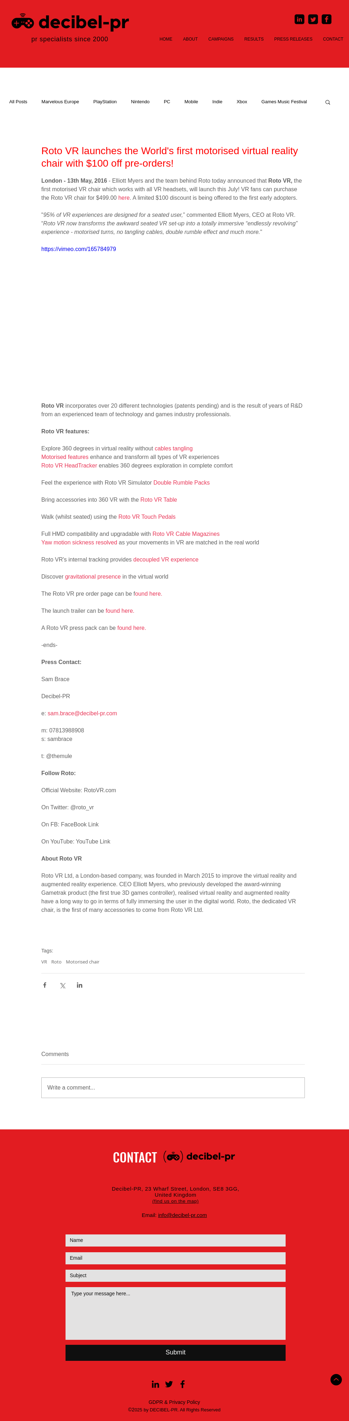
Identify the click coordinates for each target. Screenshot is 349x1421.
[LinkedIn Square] (299, 19)
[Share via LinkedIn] (79, 985)
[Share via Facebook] (44, 985)
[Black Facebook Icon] (182, 1384)
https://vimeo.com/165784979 (78, 249)
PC (167, 101)
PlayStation (105, 101)
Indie (217, 101)
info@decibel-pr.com (182, 1215)
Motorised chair (82, 962)
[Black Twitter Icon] (169, 1384)
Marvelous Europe (60, 101)
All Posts (18, 101)
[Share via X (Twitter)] (62, 985)
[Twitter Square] (313, 19)
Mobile (191, 101)
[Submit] (176, 1353)
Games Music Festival (284, 101)
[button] (327, 102)
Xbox (241, 101)
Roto (56, 962)
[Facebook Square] (327, 19)
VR (44, 962)
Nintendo (140, 101)
